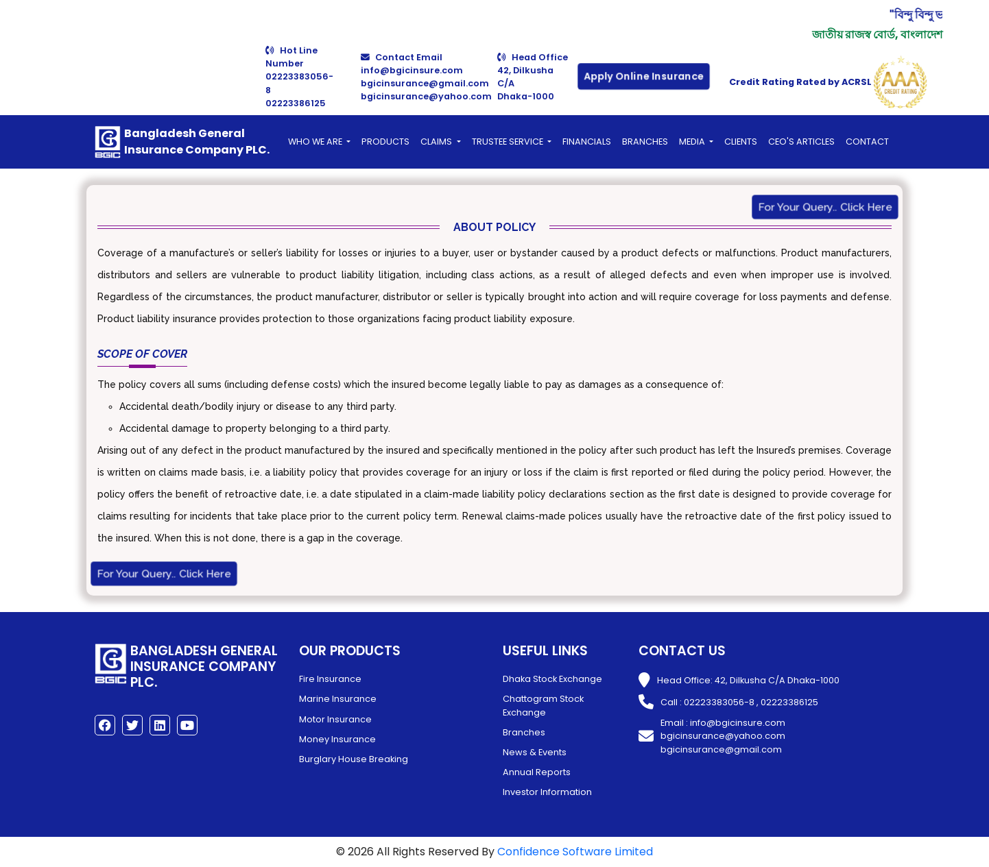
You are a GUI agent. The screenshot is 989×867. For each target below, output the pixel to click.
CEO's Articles (801, 141)
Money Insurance (337, 739)
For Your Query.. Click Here (825, 207)
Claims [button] (437, 141)
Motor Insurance (335, 719)
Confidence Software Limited (575, 851)
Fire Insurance (330, 679)
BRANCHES (645, 141)
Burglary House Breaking (353, 759)
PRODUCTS (385, 141)
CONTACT (867, 141)
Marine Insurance (338, 699)
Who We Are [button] (316, 141)
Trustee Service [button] (508, 141)
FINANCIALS (586, 141)
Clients (740, 141)
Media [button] (693, 141)
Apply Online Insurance (644, 77)
